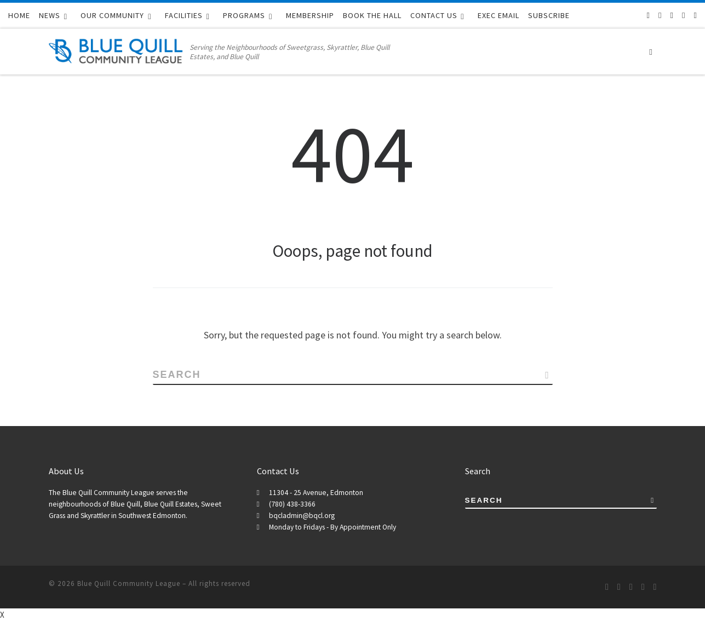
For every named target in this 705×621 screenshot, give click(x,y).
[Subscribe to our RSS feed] (648, 15)
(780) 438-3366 (292, 504)
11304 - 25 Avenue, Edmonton (316, 492)
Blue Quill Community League (128, 583)
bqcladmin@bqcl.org (302, 515)
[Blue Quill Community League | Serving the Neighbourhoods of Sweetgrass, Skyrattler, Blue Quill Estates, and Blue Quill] (117, 49)
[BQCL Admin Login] (695, 15)
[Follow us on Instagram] (683, 15)
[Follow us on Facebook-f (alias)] (659, 15)
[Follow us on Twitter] (671, 15)
